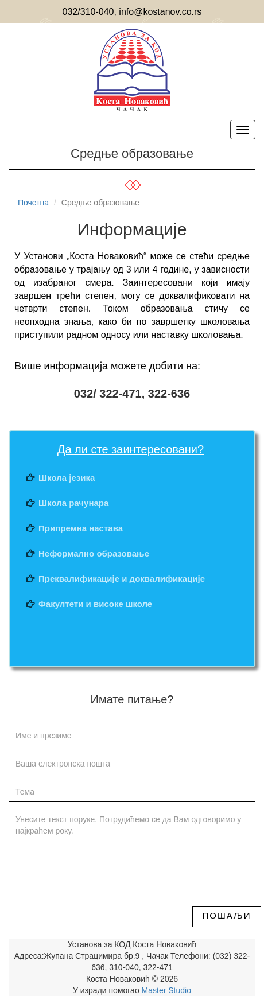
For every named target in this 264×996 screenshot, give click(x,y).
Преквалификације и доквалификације (121, 578)
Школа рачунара (73, 503)
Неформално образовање (93, 553)
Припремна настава (80, 528)
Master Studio (165, 990)
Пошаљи (227, 915)
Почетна (33, 202)
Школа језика (66, 478)
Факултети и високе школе (95, 604)
